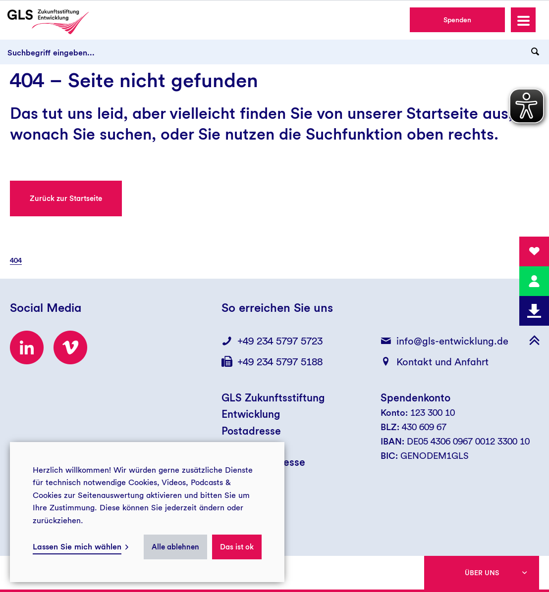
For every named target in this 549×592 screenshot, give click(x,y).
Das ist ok (237, 547)
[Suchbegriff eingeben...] (274, 52)
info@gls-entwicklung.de (452, 341)
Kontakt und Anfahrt (442, 362)
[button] (523, 19)
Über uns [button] (482, 573)
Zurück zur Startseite (66, 198)
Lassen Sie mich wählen (77, 546)
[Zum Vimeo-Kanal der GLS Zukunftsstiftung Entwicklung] (70, 347)
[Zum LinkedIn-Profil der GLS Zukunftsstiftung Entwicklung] (27, 347)
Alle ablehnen (175, 547)
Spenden (457, 20)
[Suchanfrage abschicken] (535, 52)
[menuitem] (21, 260)
